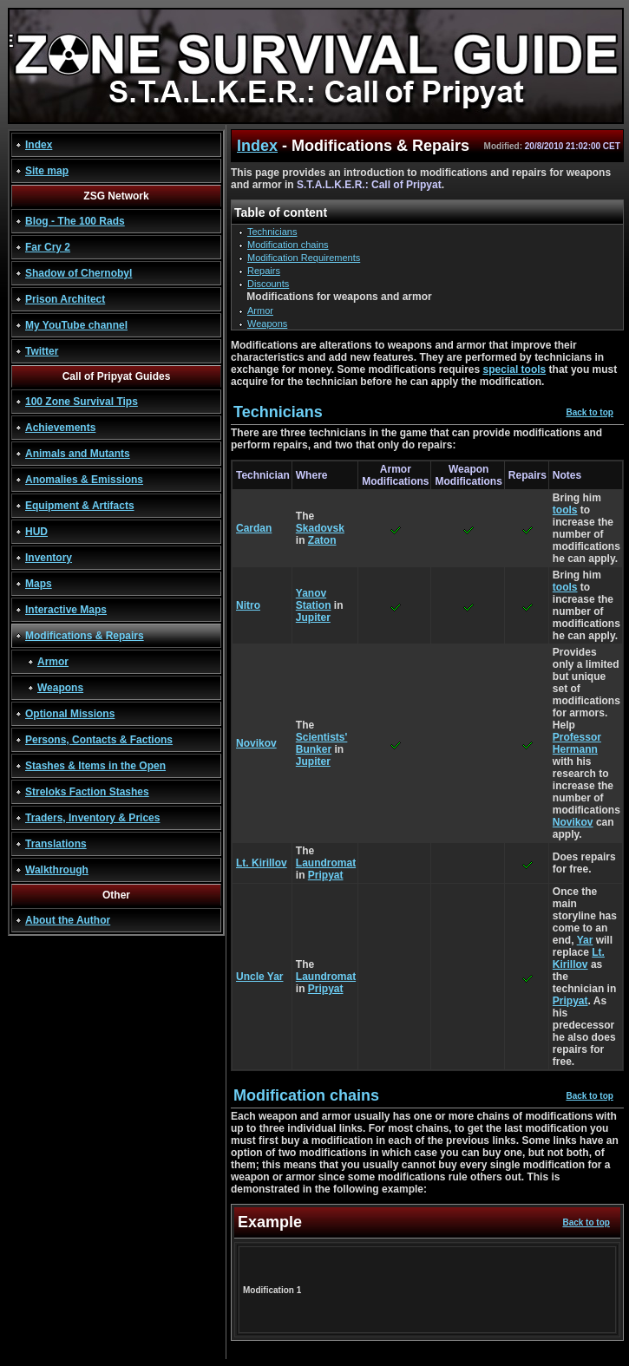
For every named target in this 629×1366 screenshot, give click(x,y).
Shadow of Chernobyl (78, 273)
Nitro (248, 605)
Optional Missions (70, 714)
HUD (36, 532)
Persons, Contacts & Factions (99, 740)
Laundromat (326, 863)
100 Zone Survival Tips (81, 401)
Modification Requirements (303, 257)
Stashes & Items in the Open (95, 766)
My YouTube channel (76, 325)
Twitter (41, 351)
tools (565, 510)
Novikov (256, 743)
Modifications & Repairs (84, 636)
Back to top (589, 412)
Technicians (272, 231)
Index (38, 145)
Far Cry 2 (47, 247)
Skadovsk (320, 528)
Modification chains (288, 244)
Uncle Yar (259, 977)
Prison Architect (65, 299)
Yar (585, 940)
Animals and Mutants (77, 454)
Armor (53, 662)
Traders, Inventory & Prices (92, 818)
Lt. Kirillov (261, 863)
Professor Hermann (577, 743)
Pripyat (326, 875)
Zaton (322, 540)
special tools (515, 369)
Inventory (48, 558)
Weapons (60, 688)
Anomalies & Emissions (84, 480)
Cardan (254, 528)
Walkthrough (56, 870)
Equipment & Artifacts (79, 506)
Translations (56, 844)
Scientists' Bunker (322, 743)
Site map (47, 171)
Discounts (268, 283)
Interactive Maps (66, 610)
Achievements (60, 428)
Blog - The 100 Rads (75, 221)
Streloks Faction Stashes (87, 792)
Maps (38, 584)
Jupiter (313, 617)
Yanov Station (313, 599)
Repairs (263, 270)
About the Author (67, 920)
